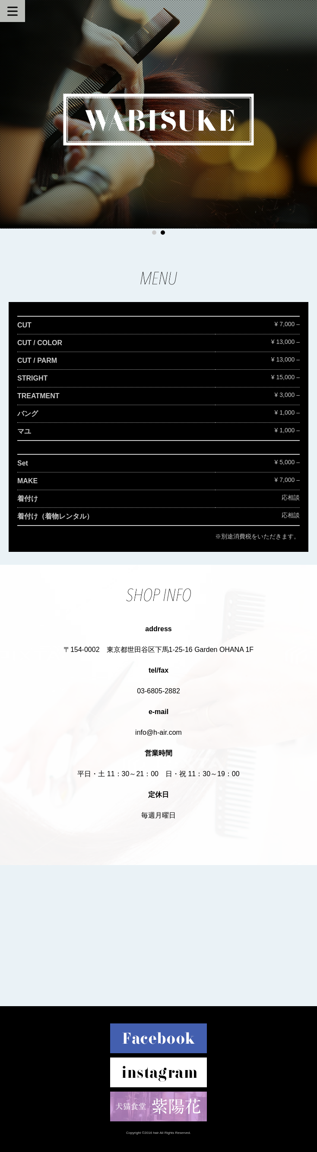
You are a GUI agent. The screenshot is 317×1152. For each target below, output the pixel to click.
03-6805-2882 (158, 691)
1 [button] (154, 232)
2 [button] (163, 232)
